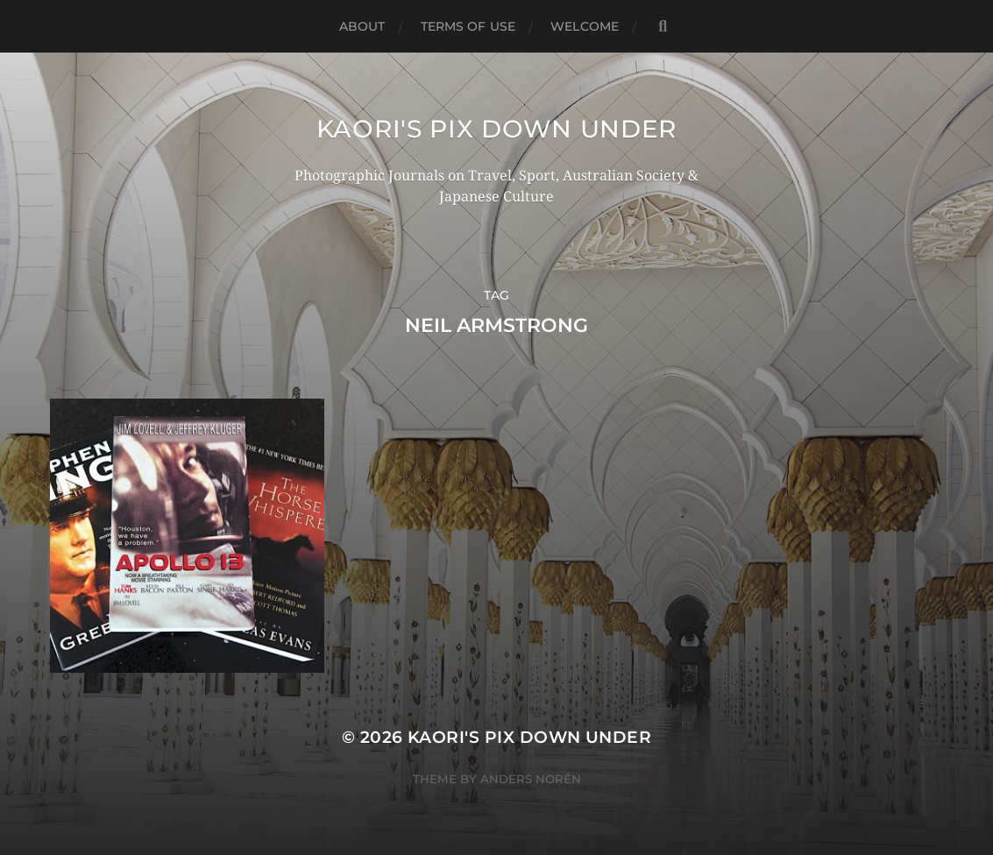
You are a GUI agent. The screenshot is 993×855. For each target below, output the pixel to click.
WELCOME (584, 26)
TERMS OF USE (468, 26)
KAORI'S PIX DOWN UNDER (496, 129)
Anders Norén (530, 779)
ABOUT (362, 26)
